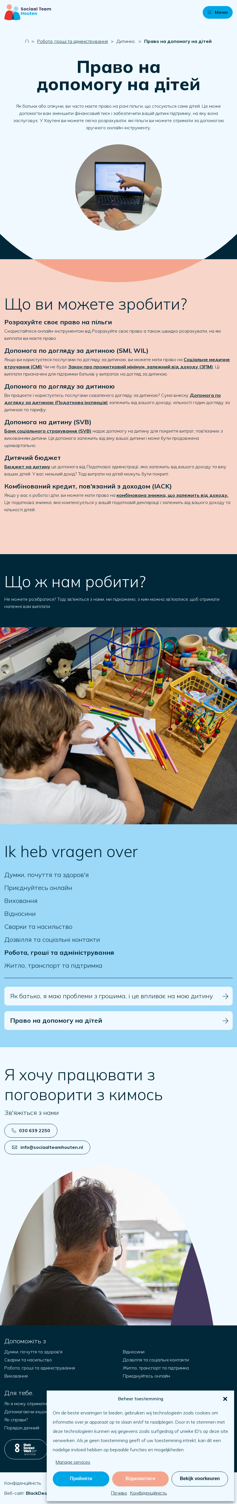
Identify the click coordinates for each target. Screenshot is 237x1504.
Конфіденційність (148, 1493)
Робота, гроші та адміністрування (72, 41)
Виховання (20, 900)
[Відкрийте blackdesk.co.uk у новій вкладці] (38, 1493)
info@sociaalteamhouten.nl (47, 1147)
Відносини (20, 913)
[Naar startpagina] (27, 12)
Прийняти (81, 1478)
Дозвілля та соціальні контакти (52, 939)
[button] (225, 1399)
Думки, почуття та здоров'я (46, 874)
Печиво (119, 1493)
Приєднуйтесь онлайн (38, 887)
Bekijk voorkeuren (200, 1478)
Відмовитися (140, 1478)
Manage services (73, 1462)
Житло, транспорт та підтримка (53, 965)
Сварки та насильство (38, 926)
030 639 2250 (31, 1130)
